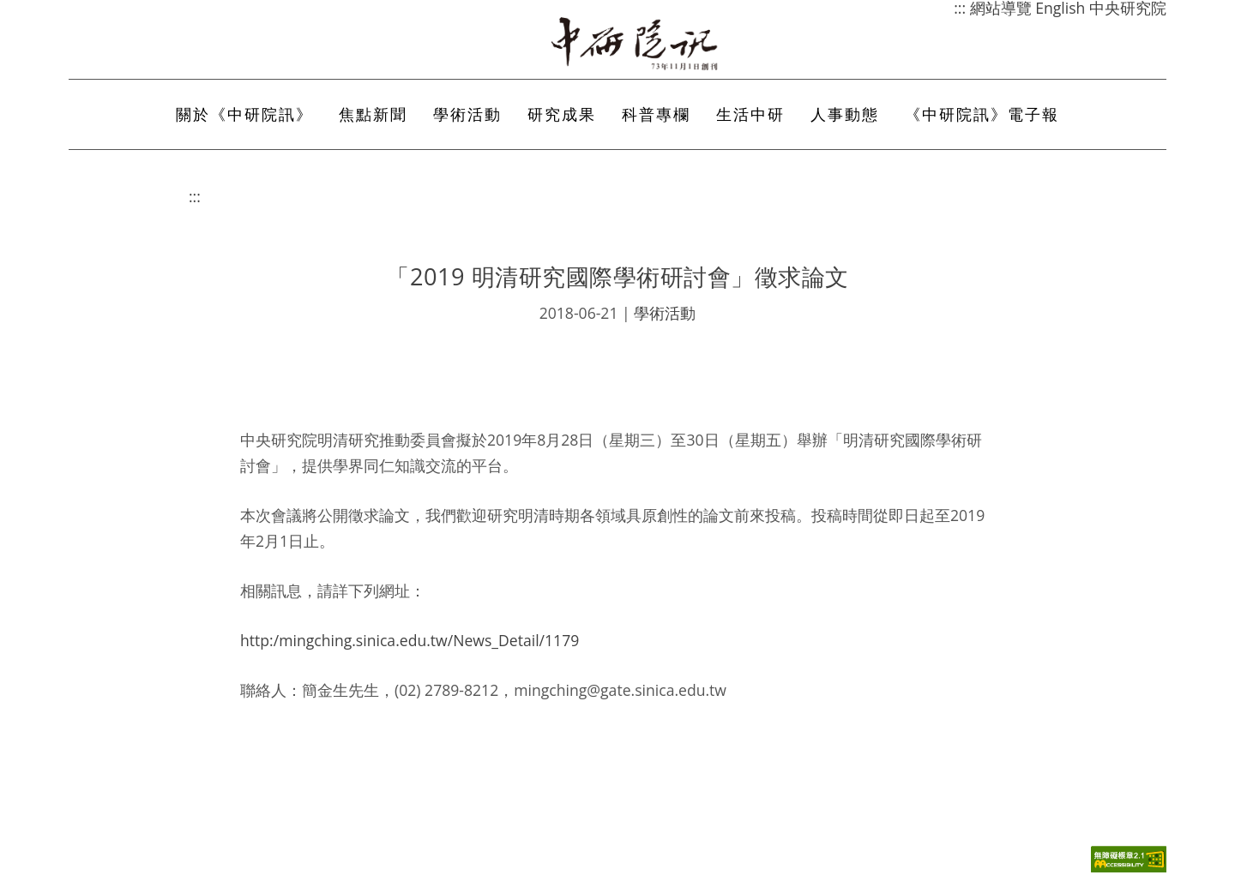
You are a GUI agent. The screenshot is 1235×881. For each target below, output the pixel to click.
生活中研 (750, 114)
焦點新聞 (373, 114)
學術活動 (467, 114)
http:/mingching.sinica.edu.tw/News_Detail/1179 (409, 640)
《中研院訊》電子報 (982, 114)
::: (195, 196)
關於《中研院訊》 (244, 114)
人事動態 (844, 114)
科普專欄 (656, 114)
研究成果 (561, 114)
